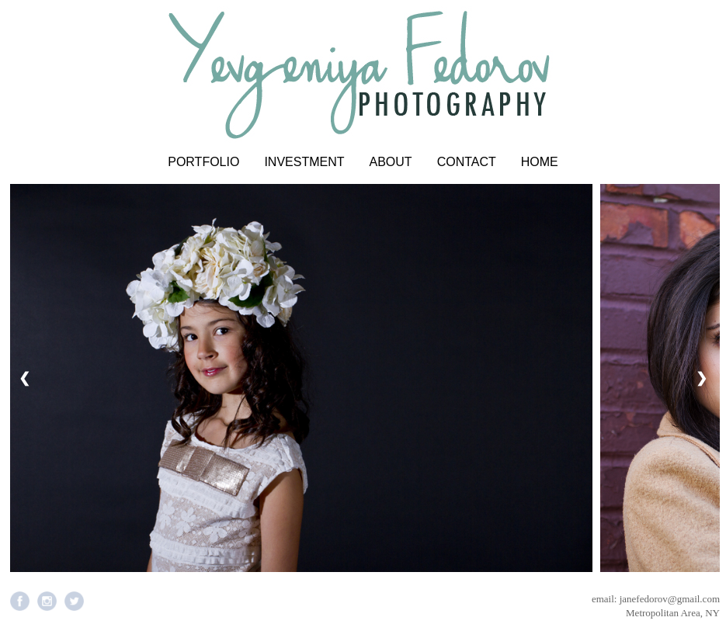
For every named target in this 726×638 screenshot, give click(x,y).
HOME (539, 161)
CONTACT (466, 161)
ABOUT (391, 161)
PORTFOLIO (203, 161)
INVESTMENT (304, 161)
